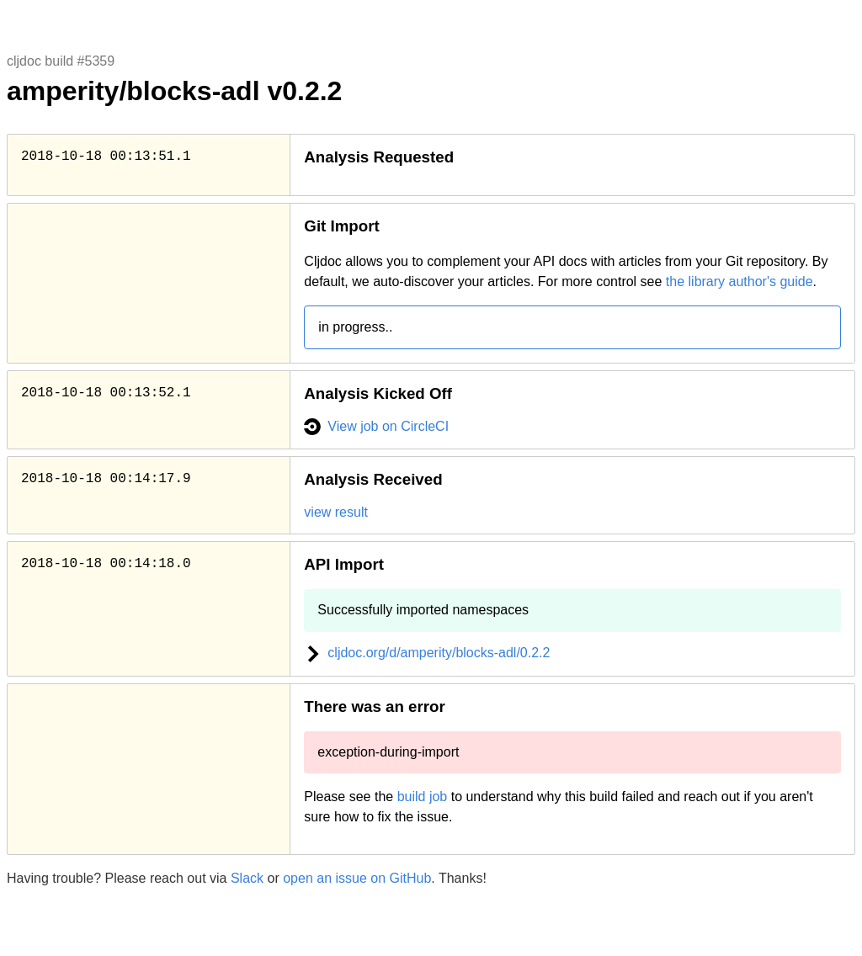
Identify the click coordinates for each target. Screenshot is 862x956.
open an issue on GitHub (357, 878)
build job (422, 796)
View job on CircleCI (376, 426)
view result (336, 512)
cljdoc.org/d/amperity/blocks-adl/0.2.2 (427, 652)
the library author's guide (739, 281)
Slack (247, 878)
